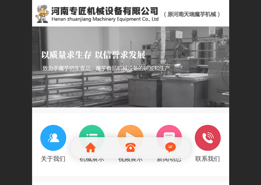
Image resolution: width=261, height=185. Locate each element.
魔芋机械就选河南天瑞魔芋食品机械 (131, 13)
